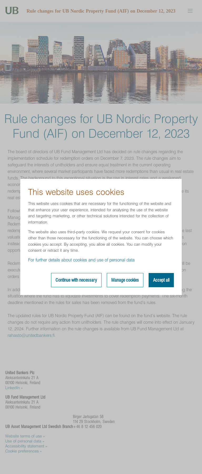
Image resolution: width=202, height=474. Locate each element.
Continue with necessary (76, 280)
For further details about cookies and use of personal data (81, 259)
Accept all (161, 280)
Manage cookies (125, 280)
